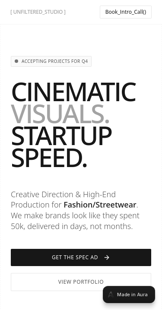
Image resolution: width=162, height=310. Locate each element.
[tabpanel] (81, 155)
